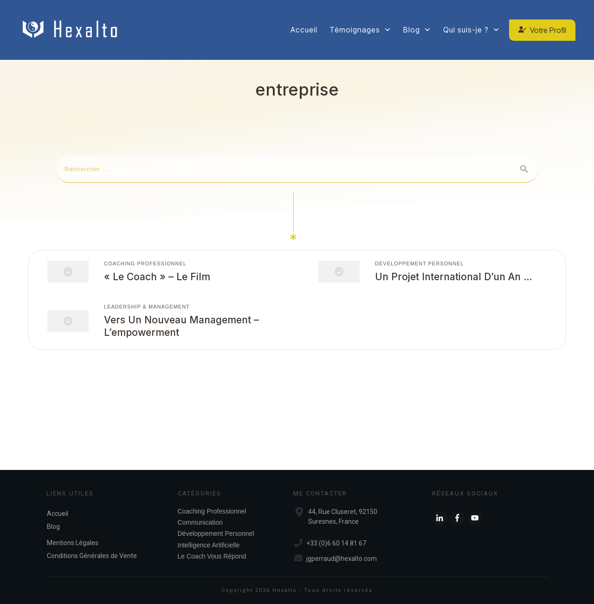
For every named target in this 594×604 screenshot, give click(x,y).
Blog (53, 526)
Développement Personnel (419, 263)
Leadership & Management (147, 306)
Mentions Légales (72, 542)
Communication (200, 522)
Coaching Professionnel (145, 263)
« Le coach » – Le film (157, 277)
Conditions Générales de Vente (92, 555)
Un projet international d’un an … (453, 277)
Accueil (57, 513)
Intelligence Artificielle (209, 545)
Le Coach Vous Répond (212, 556)
